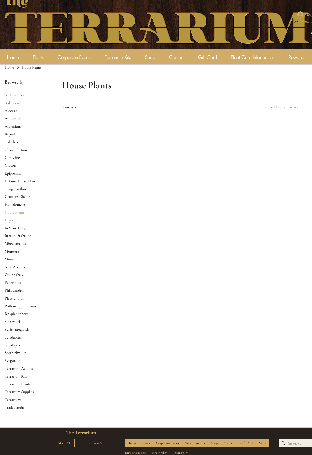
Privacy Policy (159, 452)
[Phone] (95, 443)
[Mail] (64, 443)
